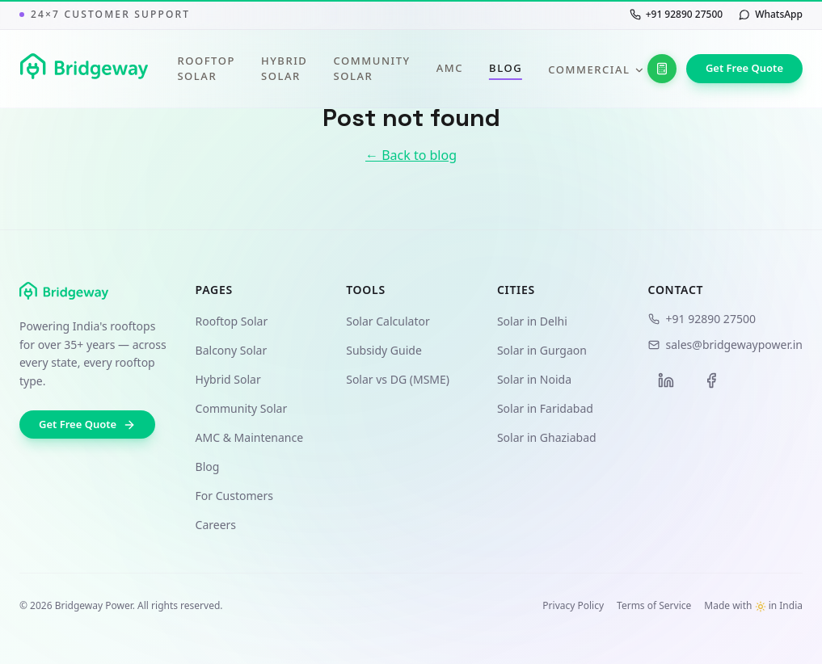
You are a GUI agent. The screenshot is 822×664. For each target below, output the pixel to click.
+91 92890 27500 (702, 318)
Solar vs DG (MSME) (397, 379)
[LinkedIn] (666, 380)
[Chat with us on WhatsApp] (771, 14)
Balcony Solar (232, 350)
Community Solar (371, 68)
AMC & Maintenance (250, 437)
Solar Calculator (388, 321)
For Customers (234, 495)
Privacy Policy (573, 605)
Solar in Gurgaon (542, 350)
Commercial (596, 69)
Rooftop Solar (206, 68)
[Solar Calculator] (662, 68)
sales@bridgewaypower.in (725, 344)
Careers (216, 524)
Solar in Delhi (532, 321)
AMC (449, 68)
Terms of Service (654, 605)
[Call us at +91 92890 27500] (676, 14)
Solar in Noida (534, 379)
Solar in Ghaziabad (546, 437)
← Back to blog (411, 155)
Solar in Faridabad (545, 408)
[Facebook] (711, 380)
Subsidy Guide (384, 350)
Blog (505, 69)
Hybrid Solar (284, 68)
